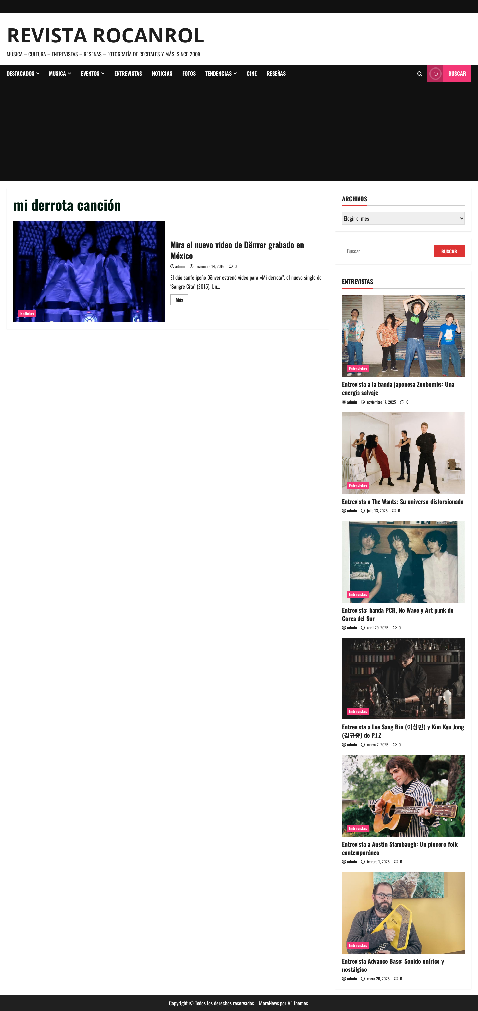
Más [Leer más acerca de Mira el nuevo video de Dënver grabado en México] (182, 300)
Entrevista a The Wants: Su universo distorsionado (403, 501)
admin (180, 266)
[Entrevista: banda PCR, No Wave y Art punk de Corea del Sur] (403, 562)
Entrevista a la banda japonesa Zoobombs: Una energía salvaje (398, 388)
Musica (57, 73)
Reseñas (276, 73)
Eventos (90, 73)
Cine (252, 73)
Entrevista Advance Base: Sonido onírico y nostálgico (393, 965)
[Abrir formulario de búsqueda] (419, 73)
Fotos (189, 73)
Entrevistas (128, 73)
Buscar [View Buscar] (446, 73)
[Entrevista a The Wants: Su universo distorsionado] (403, 453)
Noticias (162, 73)
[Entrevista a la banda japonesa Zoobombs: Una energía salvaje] (403, 336)
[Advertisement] (239, 131)
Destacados (20, 73)
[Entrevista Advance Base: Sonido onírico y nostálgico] (403, 913)
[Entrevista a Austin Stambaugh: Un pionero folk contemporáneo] (403, 796)
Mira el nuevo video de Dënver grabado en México (89, 271)
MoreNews (269, 1003)
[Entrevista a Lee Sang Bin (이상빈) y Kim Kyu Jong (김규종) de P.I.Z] (403, 679)
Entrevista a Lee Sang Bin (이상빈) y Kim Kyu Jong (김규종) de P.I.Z (403, 730)
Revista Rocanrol (105, 34)
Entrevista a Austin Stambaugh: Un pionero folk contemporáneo (400, 848)
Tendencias (218, 73)
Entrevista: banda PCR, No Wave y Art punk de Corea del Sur (397, 614)
